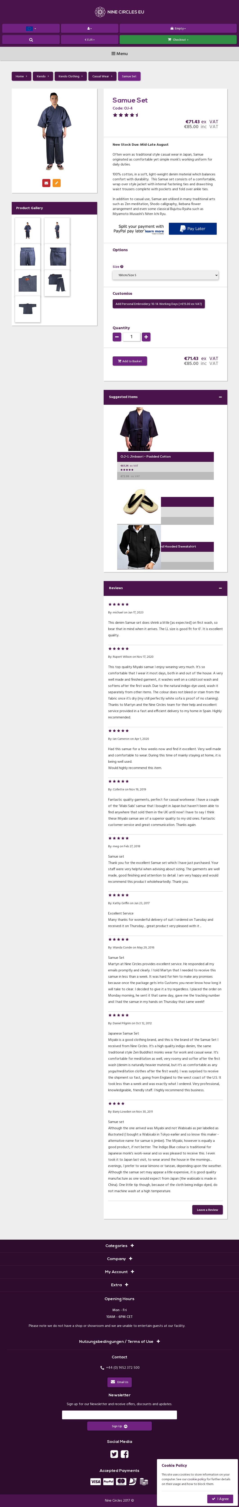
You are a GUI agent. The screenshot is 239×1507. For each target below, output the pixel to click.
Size (118, 267)
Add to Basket (132, 361)
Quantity (121, 328)
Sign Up (119, 1426)
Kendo (43, 76)
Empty (178, 28)
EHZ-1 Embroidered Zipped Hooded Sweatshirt (158, 546)
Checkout (178, 39)
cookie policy (196, 1479)
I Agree (223, 1499)
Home (21, 76)
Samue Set (129, 76)
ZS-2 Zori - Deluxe (135, 501)
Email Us (119, 1382)
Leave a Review (207, 1210)
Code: (118, 108)
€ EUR (90, 39)
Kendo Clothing (71, 76)
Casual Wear (102, 76)
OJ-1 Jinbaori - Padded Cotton (146, 456)
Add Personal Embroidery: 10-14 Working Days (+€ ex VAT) (159, 304)
